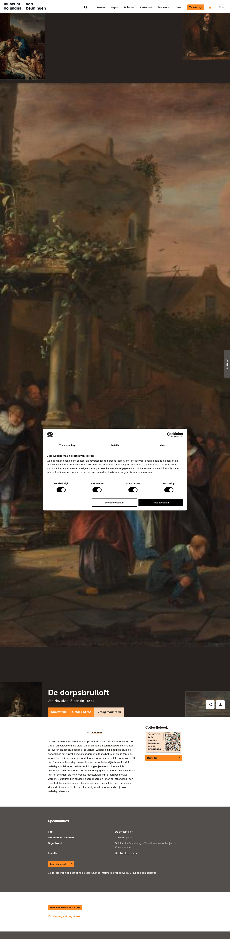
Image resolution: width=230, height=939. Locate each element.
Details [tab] (115, 445)
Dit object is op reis (126, 822)
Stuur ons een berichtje (143, 842)
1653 (89, 670)
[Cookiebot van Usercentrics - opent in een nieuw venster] (169, 434)
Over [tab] (163, 445)
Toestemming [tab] (67, 445)
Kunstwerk (58, 682)
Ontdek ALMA (81, 682)
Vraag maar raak (109, 682)
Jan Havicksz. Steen (63, 670)
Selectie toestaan (114, 502)
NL (221, 7)
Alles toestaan (161, 502)
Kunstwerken (32, 21)
